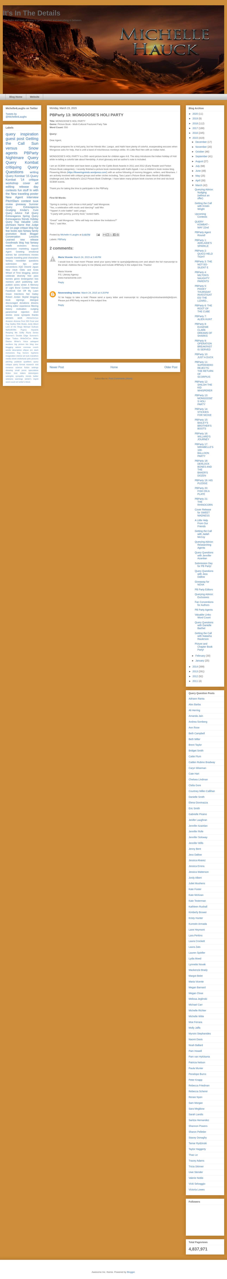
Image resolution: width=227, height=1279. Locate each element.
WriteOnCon (25, 338)
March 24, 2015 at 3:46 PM (87, 257)
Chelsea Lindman (198, 779)
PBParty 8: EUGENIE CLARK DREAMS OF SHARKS (203, 330)
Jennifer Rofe (196, 831)
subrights (10, 376)
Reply (61, 282)
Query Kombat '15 (17, 176)
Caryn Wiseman (197, 768)
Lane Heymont (197, 929)
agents (11, 153)
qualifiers (27, 362)
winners (9, 318)
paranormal (11, 312)
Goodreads (12, 242)
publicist (17, 362)
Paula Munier (196, 1068)
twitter (35, 376)
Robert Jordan (13, 297)
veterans (9, 379)
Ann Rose (194, 727)
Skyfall (25, 297)
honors (26, 353)
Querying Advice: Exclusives (204, 596)
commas (27, 347)
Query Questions (22, 169)
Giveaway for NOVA (202, 583)
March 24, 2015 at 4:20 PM (95, 292)
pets (29, 359)
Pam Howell (195, 1051)
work (20, 318)
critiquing (13, 167)
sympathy (19, 376)
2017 (196, 128)
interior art (20, 356)
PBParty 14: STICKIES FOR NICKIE (203, 412)
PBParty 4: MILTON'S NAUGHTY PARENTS (202, 276)
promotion (11, 233)
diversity (21, 276)
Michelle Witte (196, 1016)
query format (19, 364)
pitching (9, 362)
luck (27, 356)
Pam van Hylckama (199, 1056)
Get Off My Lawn (27, 291)
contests (11, 190)
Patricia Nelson (197, 1062)
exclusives (10, 353)
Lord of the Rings (14, 327)
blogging (34, 297)
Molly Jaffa (194, 1027)
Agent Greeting (15, 252)
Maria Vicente (65, 257)
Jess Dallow (195, 854)
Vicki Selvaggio (197, 1183)
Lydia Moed (195, 958)
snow (16, 315)
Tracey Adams (196, 1160)
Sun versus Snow (22, 145)
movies (34, 255)
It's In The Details (31, 13)
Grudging (11, 210)
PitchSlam (12, 201)
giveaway (21, 204)
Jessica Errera (196, 866)
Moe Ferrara (195, 1022)
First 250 (25, 321)
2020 (196, 113)
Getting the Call (22, 141)
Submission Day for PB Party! (204, 565)
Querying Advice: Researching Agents (204, 544)
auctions (9, 344)
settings (34, 367)
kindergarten (27, 279)
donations (24, 303)
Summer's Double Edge (17, 336)
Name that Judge (28, 224)
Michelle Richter (197, 1010)
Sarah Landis (196, 1114)
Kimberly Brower (198, 912)
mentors (10, 282)
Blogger (131, 1272)
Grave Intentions (15, 294)
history (9, 309)
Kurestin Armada (198, 923)
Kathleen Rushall (198, 906)
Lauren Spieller (197, 952)
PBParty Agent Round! (203, 234)
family (35, 230)
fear (8, 230)
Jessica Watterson (199, 872)
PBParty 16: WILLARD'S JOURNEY (202, 436)
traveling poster (28, 193)
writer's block (24, 382)
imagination (11, 356)
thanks (35, 315)
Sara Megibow (196, 1108)
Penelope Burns (197, 1074)
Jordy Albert (33, 324)
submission (11, 264)
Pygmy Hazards (29, 330)
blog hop (24, 242)
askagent (34, 341)
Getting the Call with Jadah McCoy (203, 534)
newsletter (21, 261)
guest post (15, 138)
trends (28, 376)
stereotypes (33, 373)
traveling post (20, 258)
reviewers (22, 246)
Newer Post (57, 367)
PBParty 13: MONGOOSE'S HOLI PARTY (204, 399)
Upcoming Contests (201, 215)
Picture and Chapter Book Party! (204, 646)
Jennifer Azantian (198, 825)
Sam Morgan (196, 1103)
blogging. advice (30, 273)
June (198, 170)
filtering (34, 306)
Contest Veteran (30, 288)
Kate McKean (196, 895)
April (198, 180)
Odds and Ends (29, 270)
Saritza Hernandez (199, 1120)
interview (32, 197)
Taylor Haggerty (197, 1149)
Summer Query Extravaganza (22, 206)
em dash (34, 350)
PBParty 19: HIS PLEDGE (204, 482)
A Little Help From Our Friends (201, 523)
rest (36, 364)
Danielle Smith (196, 797)
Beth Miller (194, 739)
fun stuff (23, 190)
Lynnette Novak (197, 964)
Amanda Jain (196, 716)
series (17, 285)
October (200, 151)
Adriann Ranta (196, 698)
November (201, 146)
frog (18, 353)
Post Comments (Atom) (120, 378)
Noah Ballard (196, 1045)
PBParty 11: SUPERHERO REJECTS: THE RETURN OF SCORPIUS (204, 369)
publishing (27, 282)
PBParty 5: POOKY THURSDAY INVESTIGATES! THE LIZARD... (203, 293)
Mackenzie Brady (198, 970)
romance (9, 367)
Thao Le (193, 1154)
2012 (196, 676)
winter (24, 285)
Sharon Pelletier (197, 1131)
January (200, 660)
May (198, 175)
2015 (196, 137)
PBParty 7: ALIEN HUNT (203, 318)
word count (10, 382)
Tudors (15, 338)
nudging (34, 309)
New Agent (14, 197)
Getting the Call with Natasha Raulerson (203, 636)
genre (17, 279)
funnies (9, 279)
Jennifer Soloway (198, 837)
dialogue (34, 300)
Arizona (17, 321)
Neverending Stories (69, 292)
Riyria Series (32, 333)
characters (33, 258)
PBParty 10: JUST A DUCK (204, 356)
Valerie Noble (196, 1178)
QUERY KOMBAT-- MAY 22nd (202, 224)
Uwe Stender (196, 1172)
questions (33, 261)
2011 (196, 681)
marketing (24, 249)
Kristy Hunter (196, 918)
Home (114, 367)
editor (16, 306)
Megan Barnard (197, 987)
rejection (25, 312)
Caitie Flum (195, 756)
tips (25, 264)
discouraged (12, 303)
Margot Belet (196, 975)
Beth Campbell (197, 733)
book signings (15, 300)
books (14, 230)
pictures (34, 359)
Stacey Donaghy (198, 1137)
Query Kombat (22, 162)
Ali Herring (194, 710)
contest (26, 201)
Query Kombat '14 (22, 177)
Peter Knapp (195, 1079)
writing (34, 172)
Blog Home (15, 96)
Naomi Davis (196, 1039)
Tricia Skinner (196, 1166)
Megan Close (196, 993)
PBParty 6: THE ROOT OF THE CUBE (203, 308)
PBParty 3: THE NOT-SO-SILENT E (203, 264)
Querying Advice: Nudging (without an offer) (204, 194)
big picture (19, 344)
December (201, 142)
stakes (23, 373)
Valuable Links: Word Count (203, 616)
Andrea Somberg (198, 721)
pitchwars (11, 224)
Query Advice (14, 213)
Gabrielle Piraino (198, 814)
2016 (196, 133)
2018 (196, 123)
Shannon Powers (198, 1126)
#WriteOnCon (32, 318)
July (197, 166)
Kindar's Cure (29, 210)
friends (25, 219)
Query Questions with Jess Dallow (204, 574)
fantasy (9, 261)
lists (36, 279)
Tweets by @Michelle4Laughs (16, 115)
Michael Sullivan (31, 327)
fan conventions (22, 255)
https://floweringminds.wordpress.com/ (87, 172)
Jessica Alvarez (197, 860)
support (34, 249)
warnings (19, 379)
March (199, 185)
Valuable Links (29, 221)
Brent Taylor (195, 744)
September (201, 156)
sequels (9, 258)
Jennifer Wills (196, 843)
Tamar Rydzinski (198, 1143)
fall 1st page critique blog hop (22, 227)
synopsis (25, 315)
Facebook (10, 291)
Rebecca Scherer (198, 1091)
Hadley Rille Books (18, 324)
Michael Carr (196, 1004)
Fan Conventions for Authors (204, 603)
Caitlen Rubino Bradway (202, 762)
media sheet (11, 359)
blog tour (34, 344)
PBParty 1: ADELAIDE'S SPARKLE (203, 243)
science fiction (22, 367)
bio (27, 344)
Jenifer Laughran (198, 820)
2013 (196, 671)
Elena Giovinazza (198, 802)
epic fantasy (24, 230)
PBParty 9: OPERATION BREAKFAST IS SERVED (203, 345)
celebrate (10, 276)
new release (29, 239)
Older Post (170, 367)
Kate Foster (195, 889)
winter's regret (31, 379)
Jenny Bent (195, 848)
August (199, 161)
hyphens (34, 353)
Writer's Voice (21, 341)
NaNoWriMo (11, 330)
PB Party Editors (204, 589)
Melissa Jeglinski (198, 998)
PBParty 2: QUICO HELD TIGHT (204, 253)
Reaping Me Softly (15, 333)
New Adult (11, 270)
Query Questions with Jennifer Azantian (204, 555)
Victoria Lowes (197, 1189)
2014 (196, 666)
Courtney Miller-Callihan (202, 791)
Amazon (9, 321)
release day (28, 186)
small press (20, 370)
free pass (32, 276)
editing (10, 186)
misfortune (21, 359)
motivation (21, 309)
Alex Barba (195, 704)
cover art (30, 183)
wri (17, 382)
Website (34, 96)
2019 (196, 118)
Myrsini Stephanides (200, 1033)
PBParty (62, 239)
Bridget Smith (196, 750)
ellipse (26, 350)
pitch (18, 282)
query (10, 134)
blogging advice (13, 347)
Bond (17, 288)
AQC (20, 267)
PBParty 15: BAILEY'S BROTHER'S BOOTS (203, 424)
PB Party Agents (204, 609)
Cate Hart (194, 773)
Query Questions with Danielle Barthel (204, 625)
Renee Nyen (195, 1097)
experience (24, 306)
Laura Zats (194, 947)
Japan (35, 267)
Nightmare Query (22, 157)
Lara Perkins (196, 935)
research (30, 364)
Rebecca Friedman (199, 1085)
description (17, 350)
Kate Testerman (197, 900)
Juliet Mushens (197, 883)
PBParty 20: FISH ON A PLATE (202, 491)
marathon (34, 356)
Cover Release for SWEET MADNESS (203, 512)
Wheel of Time (13, 273)
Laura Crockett (197, 941)
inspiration (29, 134)
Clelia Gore (195, 785)
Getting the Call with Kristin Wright (203, 206)
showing (9, 370)
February (200, 655)
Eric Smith (194, 808)
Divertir (27, 267)
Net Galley (32, 294)
